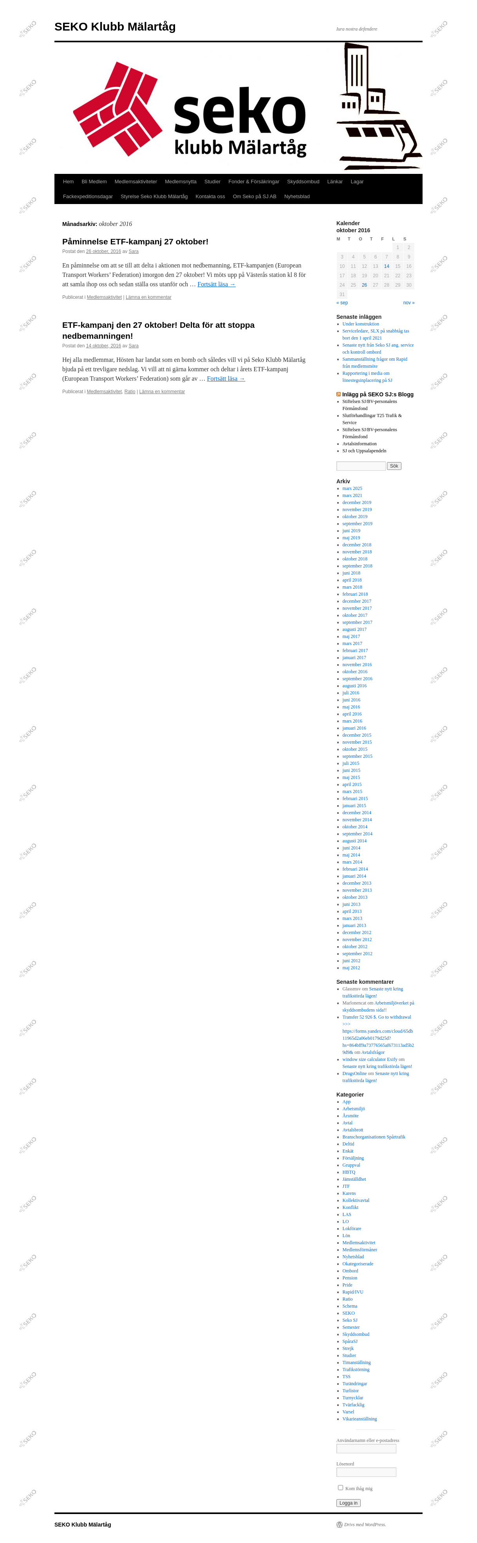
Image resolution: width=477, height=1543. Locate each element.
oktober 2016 (355, 671)
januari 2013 (354, 925)
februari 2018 (355, 594)
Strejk (348, 1348)
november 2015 (357, 742)
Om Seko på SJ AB (254, 196)
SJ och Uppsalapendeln (365, 451)
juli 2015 (351, 763)
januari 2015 (354, 805)
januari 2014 (354, 876)
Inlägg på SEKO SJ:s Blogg (378, 394)
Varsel (348, 1412)
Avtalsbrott (353, 1130)
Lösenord (345, 1464)
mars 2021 (352, 495)
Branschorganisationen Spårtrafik (374, 1137)
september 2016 (357, 678)
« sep (342, 302)
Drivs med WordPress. (365, 1524)
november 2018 (357, 552)
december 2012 (357, 932)
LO (346, 1221)
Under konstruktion (361, 324)
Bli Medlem (94, 181)
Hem (68, 181)
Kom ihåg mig (355, 1488)
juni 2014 (352, 848)
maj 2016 (351, 707)
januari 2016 (354, 728)
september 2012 (357, 953)
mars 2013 (352, 918)
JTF (346, 1186)
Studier (212, 181)
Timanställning (357, 1362)
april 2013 (352, 911)
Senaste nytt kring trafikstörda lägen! (377, 1066)
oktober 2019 (355, 516)
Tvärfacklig (354, 1404)
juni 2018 (352, 573)
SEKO (349, 1313)
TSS (347, 1376)
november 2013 (357, 890)
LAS (347, 1214)
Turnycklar (353, 1397)
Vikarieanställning (360, 1419)
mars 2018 (352, 587)
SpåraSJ (350, 1341)
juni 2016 (352, 700)
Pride (347, 1285)
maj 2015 (351, 777)
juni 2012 (352, 960)
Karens (349, 1193)
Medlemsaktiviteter (136, 181)
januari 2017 (354, 657)
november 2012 (357, 939)
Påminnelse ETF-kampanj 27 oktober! (135, 241)
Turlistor (351, 1390)
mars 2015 (352, 791)
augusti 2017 (355, 629)
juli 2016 (351, 693)
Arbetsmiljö (354, 1108)
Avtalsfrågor (373, 1052)
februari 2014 (355, 869)
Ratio (130, 391)
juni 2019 (352, 530)
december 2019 (357, 502)
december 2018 (357, 544)
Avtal (348, 1123)
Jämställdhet (354, 1179)
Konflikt (351, 1207)
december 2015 (357, 735)
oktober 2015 (355, 749)
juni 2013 (352, 904)
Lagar (357, 181)
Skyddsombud (303, 181)
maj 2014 (351, 855)
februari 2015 (355, 798)
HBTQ (349, 1172)
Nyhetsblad (297, 196)
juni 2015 (352, 770)
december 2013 (357, 883)
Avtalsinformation (360, 443)
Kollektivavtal (356, 1200)
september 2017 (357, 622)
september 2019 (357, 523)
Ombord (350, 1271)
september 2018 (357, 566)
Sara (134, 251)
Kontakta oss (210, 196)
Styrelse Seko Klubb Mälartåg (154, 196)
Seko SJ (350, 1320)
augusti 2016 (355, 685)
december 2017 (357, 601)
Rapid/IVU (353, 1292)
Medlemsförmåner (360, 1249)
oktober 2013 (355, 897)
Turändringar (355, 1383)
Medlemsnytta (181, 181)
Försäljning (353, 1158)
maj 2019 (351, 537)
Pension (350, 1278)
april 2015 (352, 784)
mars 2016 (352, 721)
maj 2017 (351, 636)
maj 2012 (351, 967)
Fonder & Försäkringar (253, 181)
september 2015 (357, 756)
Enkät (348, 1151)
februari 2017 (355, 650)
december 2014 (357, 812)
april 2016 (352, 714)
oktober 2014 (355, 826)
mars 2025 (352, 488)
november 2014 (357, 819)
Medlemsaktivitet (104, 297)
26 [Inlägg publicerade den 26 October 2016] (364, 285)
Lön (346, 1235)
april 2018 (352, 580)
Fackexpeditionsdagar (88, 196)
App (347, 1101)
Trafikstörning (356, 1369)
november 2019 (357, 509)
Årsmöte (351, 1115)
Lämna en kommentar (149, 297)
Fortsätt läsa (216, 284)
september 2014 (357, 834)
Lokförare (352, 1228)
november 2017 (357, 608)
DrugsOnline (355, 1073)
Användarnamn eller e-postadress (367, 1440)
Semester (351, 1327)
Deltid (348, 1144)
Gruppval (351, 1165)
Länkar (335, 181)
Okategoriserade (358, 1264)
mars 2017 (352, 643)
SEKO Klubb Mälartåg (115, 26)
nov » (409, 302)
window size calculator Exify (370, 1059)
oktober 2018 (355, 559)
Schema (350, 1306)
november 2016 (357, 664)
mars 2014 (352, 862)
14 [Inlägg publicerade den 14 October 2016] (386, 266)
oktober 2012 (355, 946)
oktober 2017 (355, 615)
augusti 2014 (355, 841)
